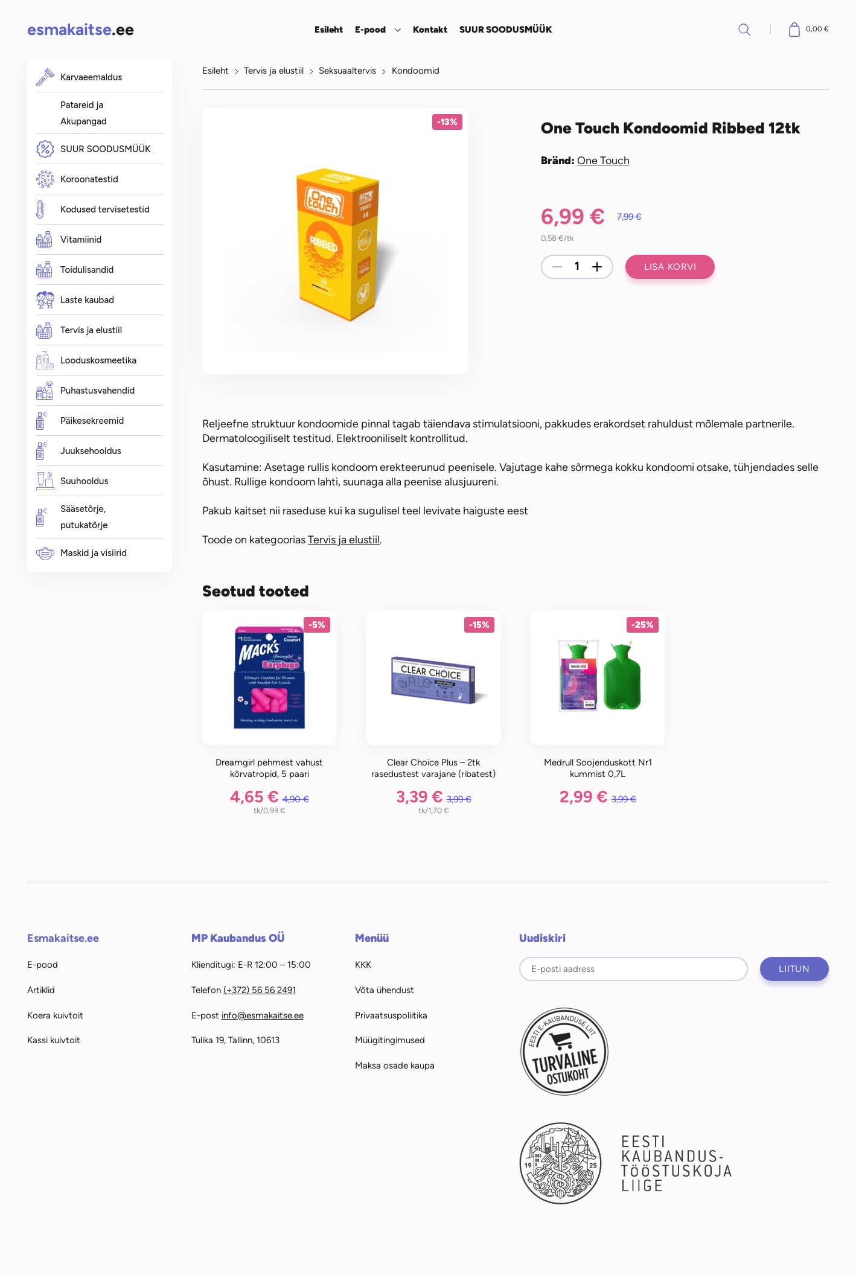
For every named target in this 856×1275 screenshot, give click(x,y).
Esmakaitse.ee (63, 938)
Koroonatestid (77, 179)
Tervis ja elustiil (79, 330)
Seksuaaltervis (347, 70)
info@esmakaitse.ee (263, 1015)
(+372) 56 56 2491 (259, 990)
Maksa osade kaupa (395, 1065)
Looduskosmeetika (86, 360)
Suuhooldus (72, 481)
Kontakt (430, 29)
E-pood (370, 29)
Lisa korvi (670, 266)
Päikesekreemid (80, 421)
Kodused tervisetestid (93, 209)
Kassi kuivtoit (53, 1040)
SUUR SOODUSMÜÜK (505, 29)
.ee (80, 29)
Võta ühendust (384, 990)
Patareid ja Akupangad (83, 113)
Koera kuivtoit (55, 1015)
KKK (363, 964)
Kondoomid (415, 70)
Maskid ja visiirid (81, 553)
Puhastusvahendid (85, 391)
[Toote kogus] (577, 267)
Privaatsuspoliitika (391, 1015)
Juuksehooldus (78, 451)
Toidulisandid (74, 269)
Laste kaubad (75, 300)
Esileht (329, 29)
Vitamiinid (68, 239)
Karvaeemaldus (79, 77)
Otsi (744, 29)
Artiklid (41, 990)
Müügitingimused (390, 1040)
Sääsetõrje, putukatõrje (72, 517)
